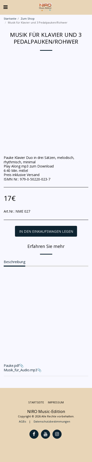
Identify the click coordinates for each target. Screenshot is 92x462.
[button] (5, 7)
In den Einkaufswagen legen (46, 231)
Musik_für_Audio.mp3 (20, 370)
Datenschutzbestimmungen (52, 421)
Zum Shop (28, 18)
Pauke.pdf (11, 365)
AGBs (22, 421)
